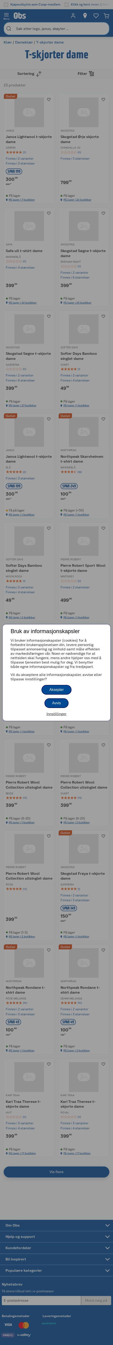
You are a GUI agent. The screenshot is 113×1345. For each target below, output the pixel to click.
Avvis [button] (56, 703)
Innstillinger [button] (56, 714)
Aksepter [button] (56, 690)
